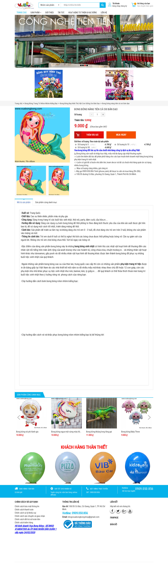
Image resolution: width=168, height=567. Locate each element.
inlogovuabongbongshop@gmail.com (83, 519)
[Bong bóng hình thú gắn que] (48, 86)
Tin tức (61, 14)
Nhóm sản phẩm (49, 5)
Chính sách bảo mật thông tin (27, 508)
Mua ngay (121, 137)
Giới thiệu (49, 14)
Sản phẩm (36, 14)
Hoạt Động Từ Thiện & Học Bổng (82, 14)
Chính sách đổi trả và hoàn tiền (27, 521)
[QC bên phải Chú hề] (119, 87)
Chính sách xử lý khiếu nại (25, 515)
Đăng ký (124, 6)
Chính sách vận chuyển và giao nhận (30, 518)
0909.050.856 (80, 515)
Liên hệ (104, 14)
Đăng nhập (116, 6)
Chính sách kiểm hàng (24, 524)
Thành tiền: (82, 122)
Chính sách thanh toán (24, 511)
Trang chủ (22, 14)
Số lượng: (78, 117)
